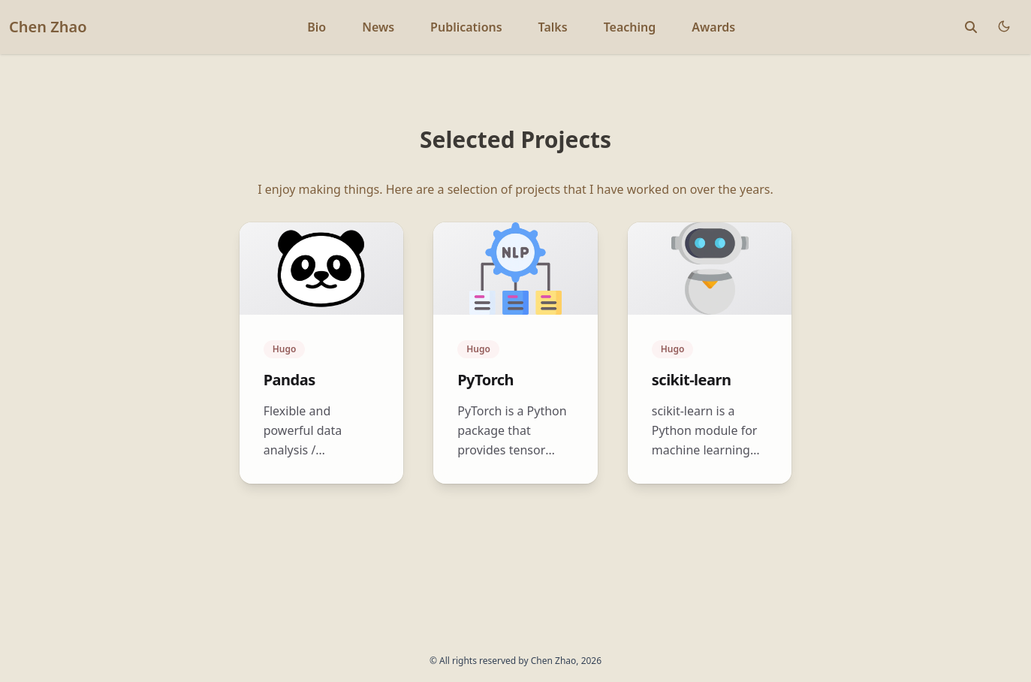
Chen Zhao (48, 27)
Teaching (630, 27)
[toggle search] (971, 27)
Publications (466, 27)
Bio (316, 27)
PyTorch (485, 380)
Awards (713, 27)
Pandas (289, 380)
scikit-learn (691, 380)
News (378, 27)
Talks (553, 27)
